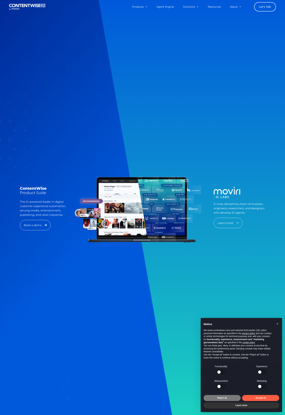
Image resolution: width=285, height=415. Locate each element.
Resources (214, 6)
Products (139, 6)
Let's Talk (265, 6)
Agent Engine (165, 6)
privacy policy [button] (248, 333)
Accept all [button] (261, 398)
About (235, 6)
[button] (41, 225)
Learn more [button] (241, 405)
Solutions (191, 6)
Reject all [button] (222, 398)
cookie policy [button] (248, 342)
